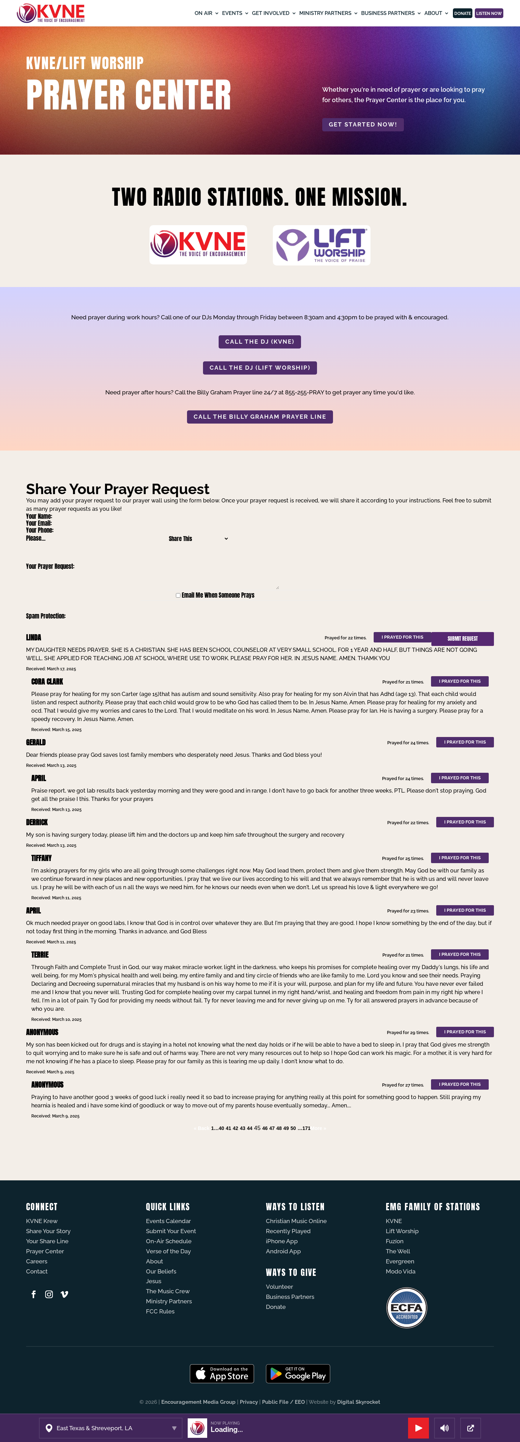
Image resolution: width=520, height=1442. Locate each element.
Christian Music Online (296, 1221)
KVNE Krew (42, 1221)
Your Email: (39, 523)
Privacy (249, 1402)
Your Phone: (40, 530)
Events (196, 13)
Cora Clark (47, 681)
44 (249, 1128)
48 (279, 1128)
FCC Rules (160, 1311)
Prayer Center (45, 1251)
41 (228, 1128)
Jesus (153, 1281)
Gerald (36, 742)
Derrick (36, 822)
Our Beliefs (161, 1271)
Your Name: (39, 516)
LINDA (33, 637)
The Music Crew (168, 1291)
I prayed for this (402, 637)
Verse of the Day (168, 1251)
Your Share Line (47, 1241)
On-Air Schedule (169, 1241)
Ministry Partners (289, 13)
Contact (37, 1271)
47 (272, 1128)
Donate (435, 13)
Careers (36, 1261)
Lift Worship (402, 1231)
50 (293, 1128)
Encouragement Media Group (198, 1402)
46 (265, 1128)
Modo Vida (400, 1271)
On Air (167, 13)
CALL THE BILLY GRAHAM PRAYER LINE (260, 416)
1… (215, 1128)
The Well (398, 1251)
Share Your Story (48, 1231)
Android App (283, 1251)
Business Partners (352, 13)
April (38, 778)
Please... (36, 538)
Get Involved (234, 13)
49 (286, 1128)
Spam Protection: (46, 616)
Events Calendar (168, 1221)
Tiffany (41, 858)
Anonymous (42, 1032)
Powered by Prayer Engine (52, 1142)
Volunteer (279, 1286)
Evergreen (400, 1261)
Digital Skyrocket (358, 1402)
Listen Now (479, 13)
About (397, 13)
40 (221, 1128)
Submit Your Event (171, 1231)
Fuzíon (395, 1241)
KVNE (394, 1221)
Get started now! (363, 124)
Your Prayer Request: (50, 566)
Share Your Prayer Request (118, 489)
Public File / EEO (283, 1402)
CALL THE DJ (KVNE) (259, 341)
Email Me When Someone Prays (218, 595)
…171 (304, 1128)
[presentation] (201, 616)
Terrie (39, 954)
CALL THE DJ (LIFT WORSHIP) (260, 367)
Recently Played (288, 1231)
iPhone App (282, 1241)
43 (242, 1128)
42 (235, 1128)
